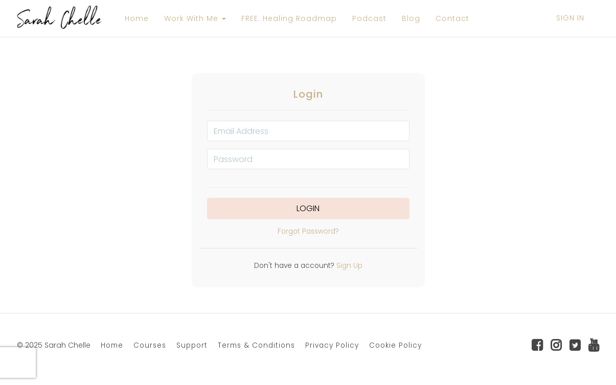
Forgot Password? (308, 231)
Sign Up (348, 265)
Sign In (570, 18)
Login (308, 208)
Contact (452, 18)
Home (137, 18)
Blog (411, 18)
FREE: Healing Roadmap (289, 18)
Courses (149, 345)
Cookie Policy (395, 345)
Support (192, 345)
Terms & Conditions (256, 345)
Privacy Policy (332, 345)
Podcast (369, 18)
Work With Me (195, 18)
